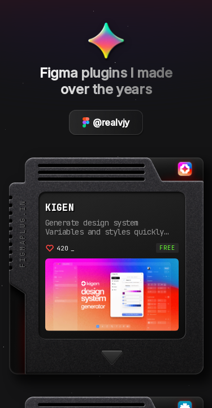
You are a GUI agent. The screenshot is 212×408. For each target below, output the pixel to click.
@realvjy (106, 122)
